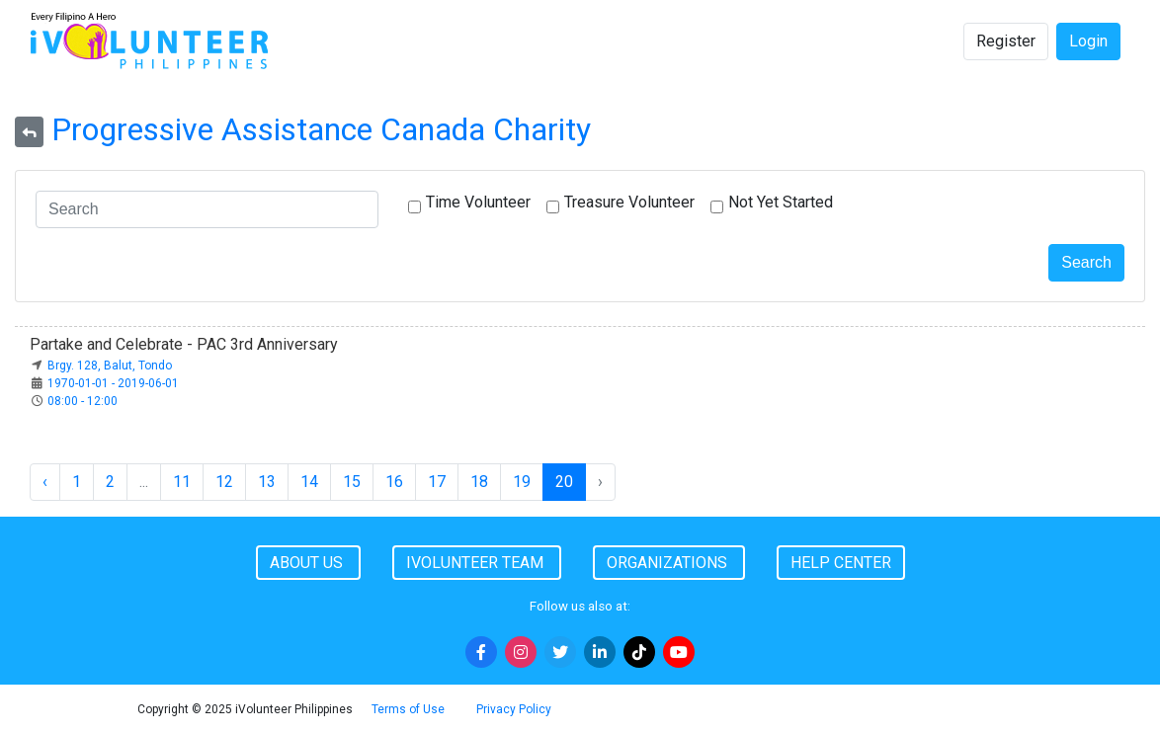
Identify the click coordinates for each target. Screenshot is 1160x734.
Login (1088, 41)
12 (224, 481)
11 (182, 481)
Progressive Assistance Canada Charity (321, 129)
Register (1006, 41)
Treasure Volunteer (629, 202)
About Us (308, 562)
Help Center (840, 562)
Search (1086, 262)
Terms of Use (408, 709)
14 (309, 481)
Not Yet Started (780, 202)
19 (522, 481)
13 (267, 481)
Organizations (669, 562)
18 (479, 481)
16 (394, 481)
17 (437, 481)
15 (352, 481)
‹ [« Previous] (44, 481)
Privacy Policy (513, 709)
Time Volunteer (478, 202)
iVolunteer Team (476, 562)
